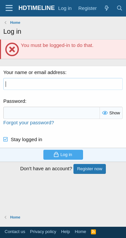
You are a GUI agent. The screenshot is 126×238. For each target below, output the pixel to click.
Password (14, 101)
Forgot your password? (28, 122)
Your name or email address (34, 72)
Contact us (15, 231)
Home (80, 231)
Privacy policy (43, 231)
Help (65, 231)
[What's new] (106, 8)
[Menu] (9, 8)
